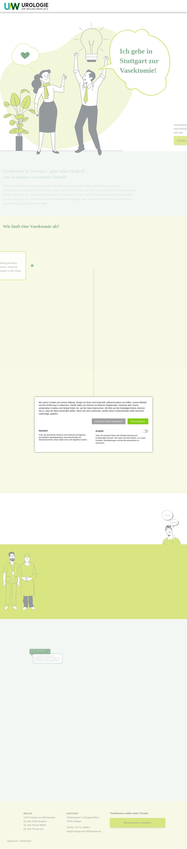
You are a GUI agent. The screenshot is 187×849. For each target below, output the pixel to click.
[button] (108, 421)
